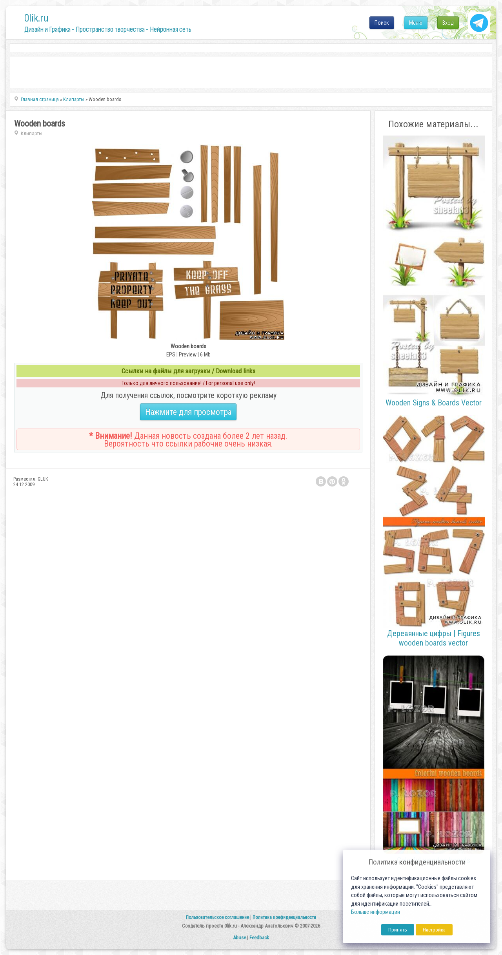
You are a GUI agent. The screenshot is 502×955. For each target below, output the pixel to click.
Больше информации (375, 912)
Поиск (382, 23)
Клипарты (31, 133)
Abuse (239, 938)
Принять (397, 930)
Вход (448, 23)
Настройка (434, 930)
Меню (415, 23)
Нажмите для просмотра (188, 412)
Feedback (259, 938)
